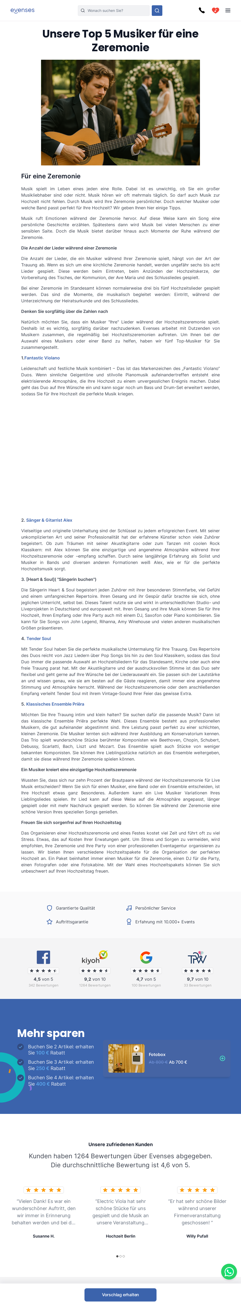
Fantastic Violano (42, 357)
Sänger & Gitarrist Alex (49, 520)
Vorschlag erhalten (120, 1294)
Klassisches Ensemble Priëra (55, 704)
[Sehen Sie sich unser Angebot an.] (157, 10)
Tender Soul (38, 638)
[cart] (216, 11)
